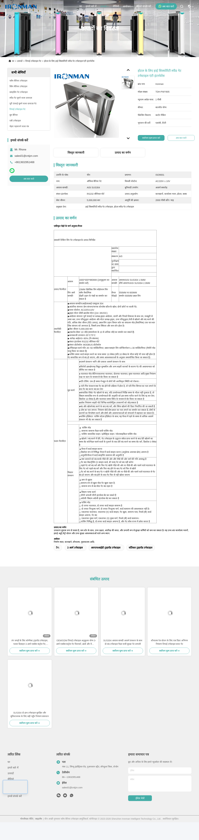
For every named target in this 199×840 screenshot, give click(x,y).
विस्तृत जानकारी (76, 152)
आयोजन (128, 6)
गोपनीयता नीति (26, 818)
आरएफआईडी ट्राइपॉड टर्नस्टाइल (105, 547)
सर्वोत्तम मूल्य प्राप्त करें (152, 138)
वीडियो (116, 6)
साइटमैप (38, 818)
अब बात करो (166, 6)
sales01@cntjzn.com (26, 156)
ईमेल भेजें (140, 798)
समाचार (11, 784)
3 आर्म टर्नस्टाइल (75, 547)
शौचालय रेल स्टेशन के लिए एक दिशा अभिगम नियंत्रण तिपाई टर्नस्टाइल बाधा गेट (169, 642)
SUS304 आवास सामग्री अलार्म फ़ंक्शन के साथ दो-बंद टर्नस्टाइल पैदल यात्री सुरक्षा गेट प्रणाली (122, 642)
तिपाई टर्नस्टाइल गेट (33, 61)
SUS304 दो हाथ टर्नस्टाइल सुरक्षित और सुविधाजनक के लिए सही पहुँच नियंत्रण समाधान (29, 714)
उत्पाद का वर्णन (123, 152)
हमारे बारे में (91, 6)
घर (80, 6)
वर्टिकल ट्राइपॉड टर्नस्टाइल (140, 547)
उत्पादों (104, 6)
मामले (10, 790)
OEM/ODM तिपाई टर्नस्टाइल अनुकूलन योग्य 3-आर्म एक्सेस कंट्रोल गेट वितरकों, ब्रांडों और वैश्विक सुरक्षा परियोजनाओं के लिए (76, 642)
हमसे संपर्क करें (144, 6)
